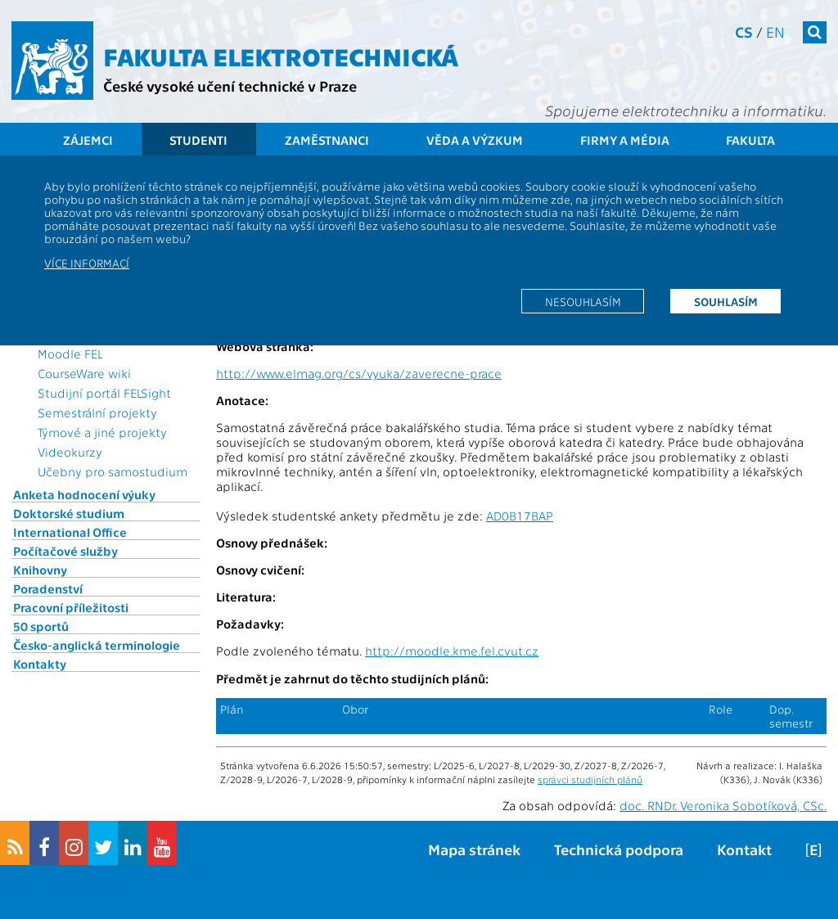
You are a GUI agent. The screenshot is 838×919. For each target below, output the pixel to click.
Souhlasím (726, 301)
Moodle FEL (70, 353)
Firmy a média (624, 140)
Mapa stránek (474, 849)
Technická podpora (618, 849)
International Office (70, 532)
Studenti (198, 140)
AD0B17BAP (519, 515)
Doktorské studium (68, 513)
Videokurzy (70, 451)
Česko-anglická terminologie (96, 644)
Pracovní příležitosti (70, 607)
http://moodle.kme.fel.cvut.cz (451, 650)
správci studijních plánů (590, 779)
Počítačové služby (65, 550)
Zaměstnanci (327, 140)
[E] (813, 849)
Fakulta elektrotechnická (280, 55)
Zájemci (88, 140)
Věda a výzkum (474, 140)
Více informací (86, 262)
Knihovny (40, 569)
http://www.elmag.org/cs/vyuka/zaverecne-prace (359, 373)
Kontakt (744, 849)
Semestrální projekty (97, 412)
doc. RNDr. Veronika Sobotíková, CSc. (723, 805)
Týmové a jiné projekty (102, 432)
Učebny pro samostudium (112, 471)
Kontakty (39, 663)
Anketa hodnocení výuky (84, 494)
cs (744, 31)
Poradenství (48, 588)
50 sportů (41, 626)
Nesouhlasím (583, 301)
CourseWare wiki (84, 373)
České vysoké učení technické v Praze (230, 85)
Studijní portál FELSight (104, 392)
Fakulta (750, 140)
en (775, 31)
